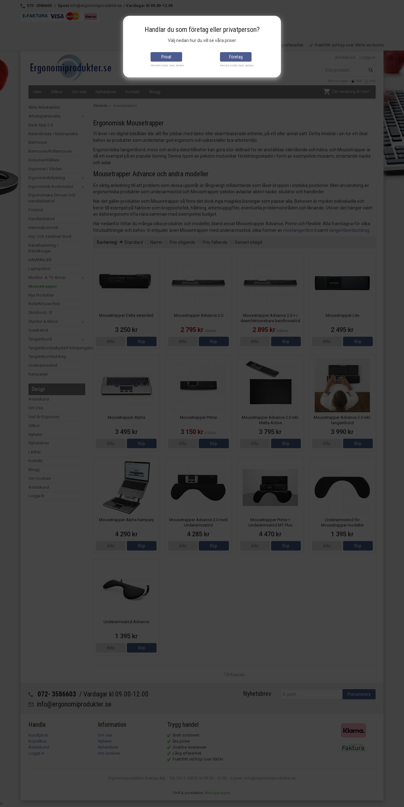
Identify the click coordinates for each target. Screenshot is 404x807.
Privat (166, 56)
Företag (236, 56)
